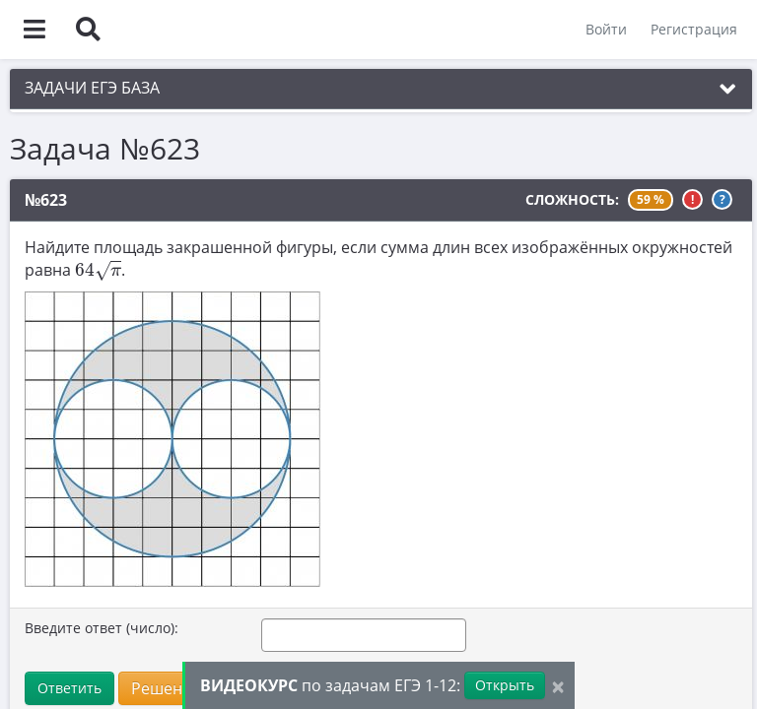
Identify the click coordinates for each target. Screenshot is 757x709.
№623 (46, 200)
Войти (606, 29)
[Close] (558, 686)
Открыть (504, 685)
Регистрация (694, 29)
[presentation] (98, 270)
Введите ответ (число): (101, 627)
